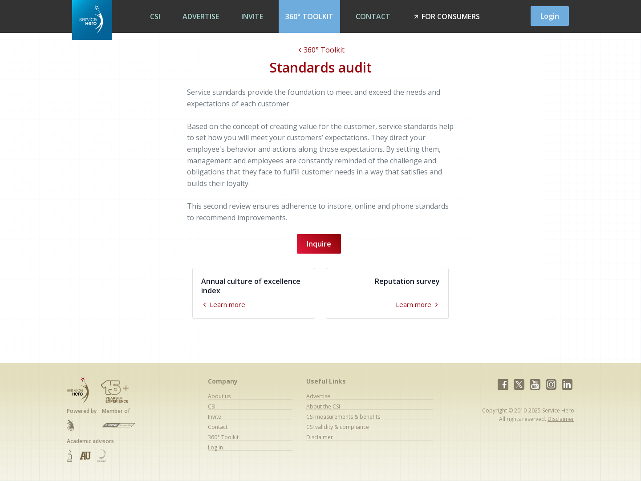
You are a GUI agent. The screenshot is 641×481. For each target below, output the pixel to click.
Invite (252, 16)
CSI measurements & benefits (343, 416)
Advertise (201, 16)
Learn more (223, 304)
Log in (215, 447)
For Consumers (446, 16)
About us (219, 396)
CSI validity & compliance (337, 427)
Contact (373, 16)
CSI (155, 16)
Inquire (319, 244)
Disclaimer (319, 437)
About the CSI (323, 406)
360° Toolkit (309, 16)
